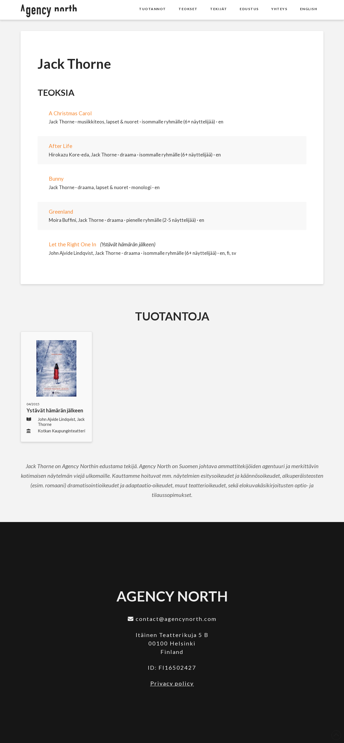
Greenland (61, 212)
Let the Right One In (72, 244)
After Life (60, 146)
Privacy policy (172, 683)
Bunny (56, 179)
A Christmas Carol (70, 113)
